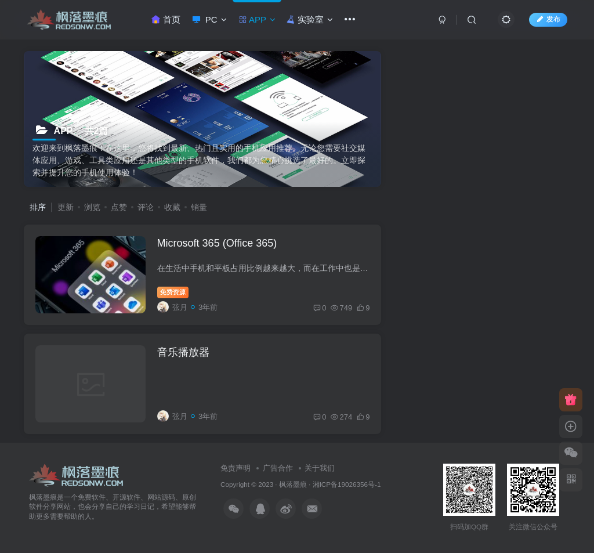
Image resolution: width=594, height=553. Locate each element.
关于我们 (320, 468)
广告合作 (278, 468)
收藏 (172, 207)
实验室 (309, 19)
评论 (145, 207)
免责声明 (235, 468)
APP (257, 19)
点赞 (119, 207)
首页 (165, 19)
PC (209, 19)
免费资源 (173, 291)
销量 (199, 207)
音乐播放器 (183, 352)
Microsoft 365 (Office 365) (217, 243)
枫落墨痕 (293, 484)
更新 (65, 207)
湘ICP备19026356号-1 (347, 484)
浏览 (92, 207)
